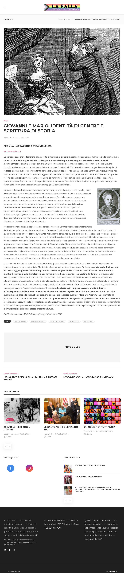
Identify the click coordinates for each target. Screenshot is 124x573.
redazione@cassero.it (28, 530)
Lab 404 (17, 567)
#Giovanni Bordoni (38, 321)
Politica (10, 415)
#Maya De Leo (74, 321)
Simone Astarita (91, 427)
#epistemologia (20, 321)
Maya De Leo (9, 137)
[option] (22, 414)
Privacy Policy (111, 567)
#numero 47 (88, 321)
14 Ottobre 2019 (106, 427)
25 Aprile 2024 (24, 429)
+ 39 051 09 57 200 (53, 523)
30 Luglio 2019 (22, 137)
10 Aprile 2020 (60, 429)
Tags (7, 321)
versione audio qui (12, 151)
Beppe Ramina (10, 429)
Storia (68, 20)
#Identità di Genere (57, 321)
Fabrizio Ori (49, 429)
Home (61, 20)
